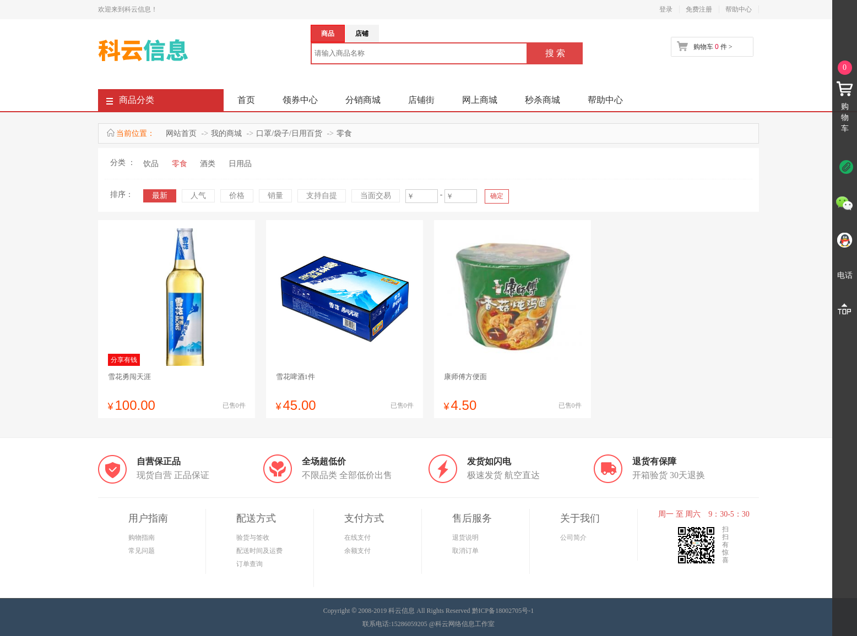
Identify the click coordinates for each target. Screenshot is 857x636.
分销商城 (363, 100)
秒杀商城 (542, 100)
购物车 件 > (712, 47)
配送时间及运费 (259, 551)
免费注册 (699, 9)
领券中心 (300, 100)
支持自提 (321, 195)
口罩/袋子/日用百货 (289, 133)
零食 (344, 133)
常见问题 (141, 551)
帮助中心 (738, 9)
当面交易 (375, 195)
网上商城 (479, 100)
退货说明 (465, 537)
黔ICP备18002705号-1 (503, 611)
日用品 (240, 164)
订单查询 (249, 564)
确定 (496, 196)
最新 (159, 195)
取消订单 (465, 551)
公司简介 (573, 537)
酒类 (207, 164)
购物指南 (141, 537)
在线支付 (357, 537)
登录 (665, 9)
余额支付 (357, 551)
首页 (246, 100)
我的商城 (226, 133)
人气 (198, 195)
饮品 (151, 164)
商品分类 (130, 102)
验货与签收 (252, 537)
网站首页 (181, 133)
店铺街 (421, 100)
